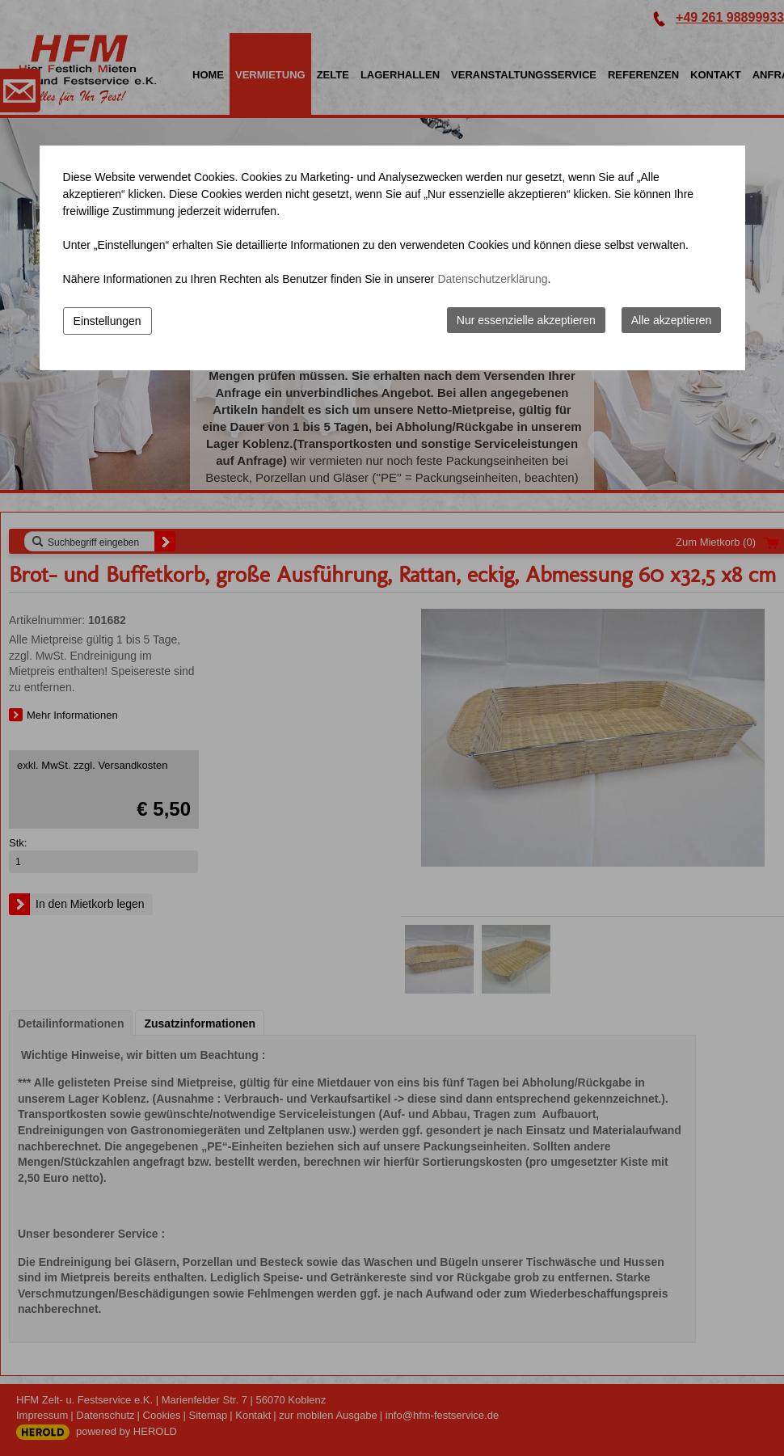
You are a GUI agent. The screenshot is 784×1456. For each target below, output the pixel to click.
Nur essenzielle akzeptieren (526, 320)
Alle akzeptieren (671, 320)
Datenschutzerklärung (492, 278)
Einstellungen (107, 320)
